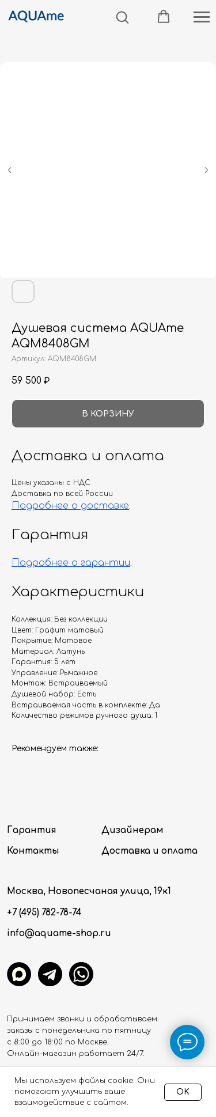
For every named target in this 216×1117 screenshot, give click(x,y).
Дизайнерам (132, 830)
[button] (122, 17)
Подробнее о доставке (70, 506)
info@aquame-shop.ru (59, 933)
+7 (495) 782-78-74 (44, 913)
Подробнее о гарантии (71, 563)
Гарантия (31, 830)
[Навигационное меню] (202, 17)
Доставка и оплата (149, 851)
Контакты (33, 851)
